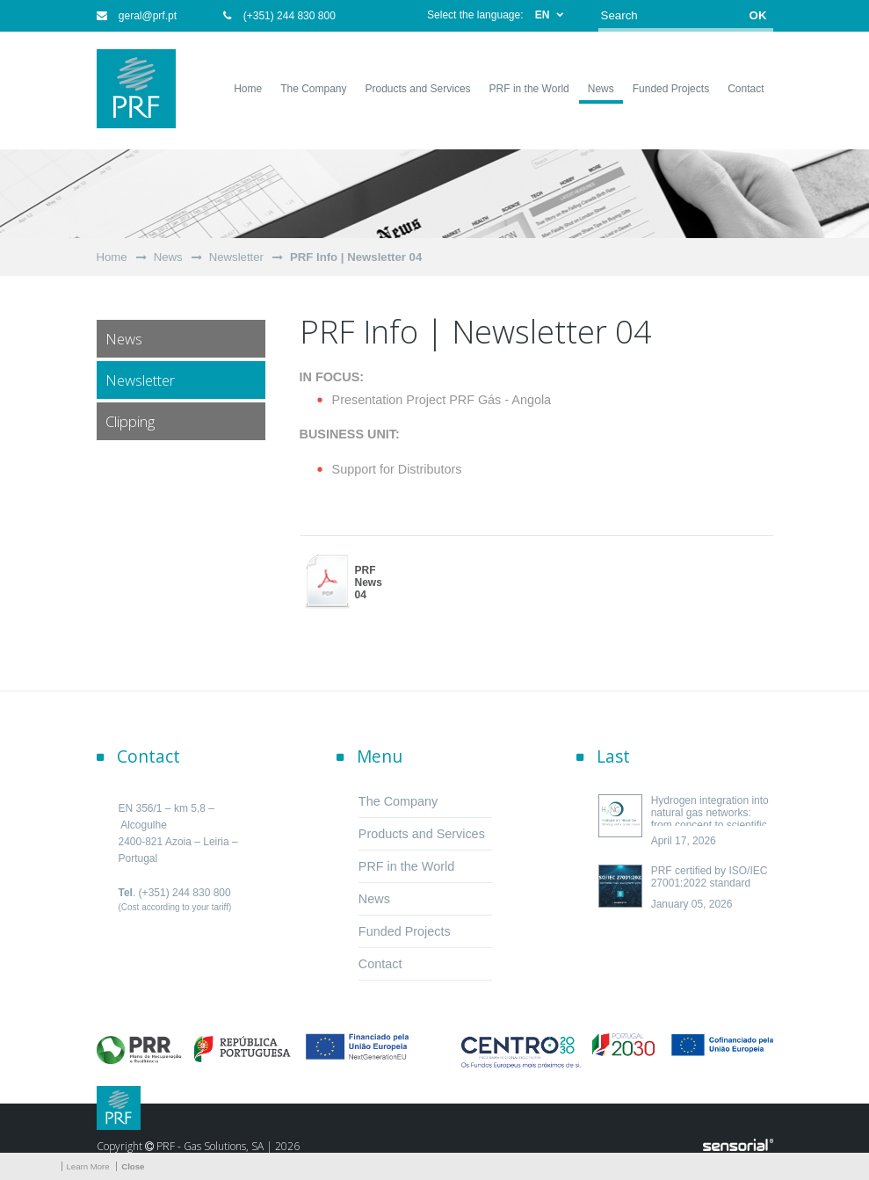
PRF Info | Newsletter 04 (356, 257)
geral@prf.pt (137, 16)
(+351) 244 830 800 (279, 16)
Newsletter (236, 257)
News (168, 257)
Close (132, 1166)
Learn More (88, 1166)
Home (112, 257)
